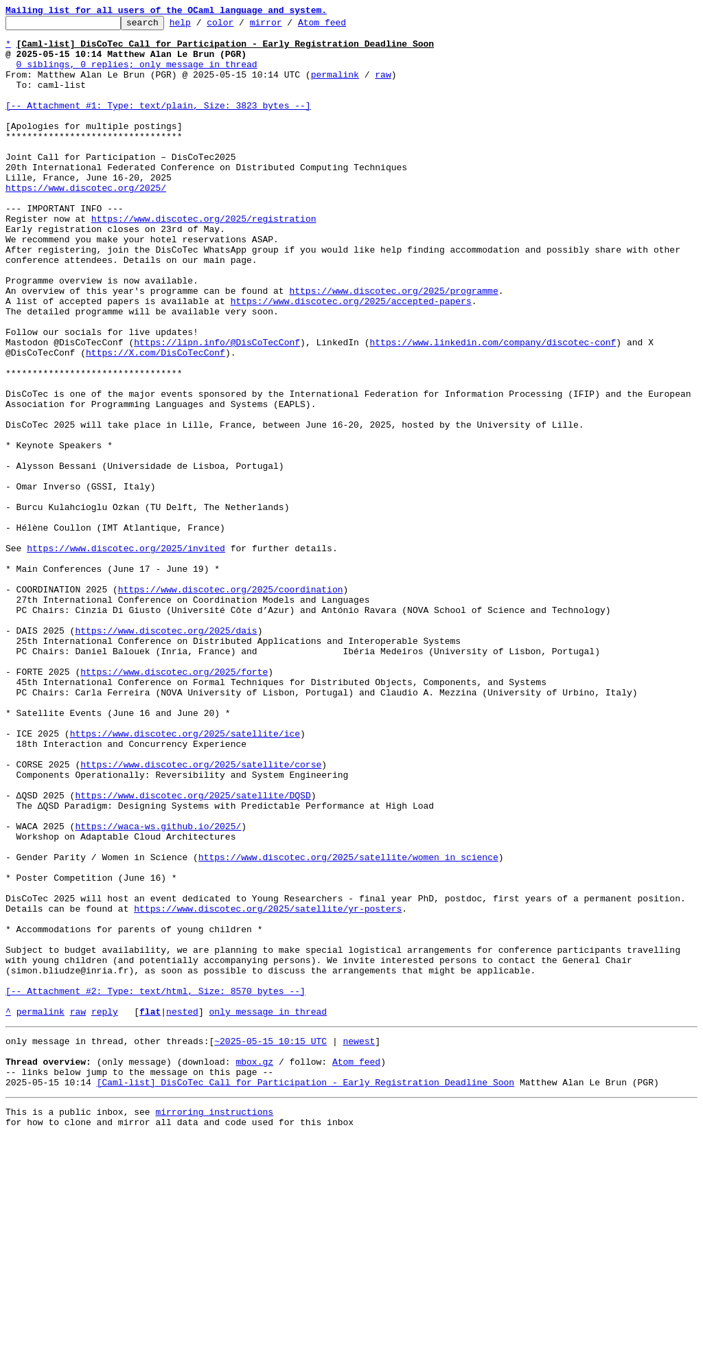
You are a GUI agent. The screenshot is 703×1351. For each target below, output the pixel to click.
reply (104, 1211)
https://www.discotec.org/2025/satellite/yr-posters (268, 1087)
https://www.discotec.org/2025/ (85, 222)
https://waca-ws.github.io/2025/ (158, 988)
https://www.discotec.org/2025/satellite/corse (200, 914)
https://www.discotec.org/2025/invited (126, 655)
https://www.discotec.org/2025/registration (203, 259)
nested (182, 1211)
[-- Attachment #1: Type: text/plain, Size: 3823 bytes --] (158, 123)
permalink (335, 86)
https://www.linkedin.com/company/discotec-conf (492, 408)
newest (359, 1242)
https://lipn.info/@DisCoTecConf (217, 408)
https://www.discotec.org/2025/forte (174, 803)
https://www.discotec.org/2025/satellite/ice (185, 877)
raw (383, 86)
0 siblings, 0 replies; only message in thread (136, 74)
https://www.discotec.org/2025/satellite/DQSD (192, 951)
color (241, 26)
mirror (287, 26)
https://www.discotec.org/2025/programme (393, 346)
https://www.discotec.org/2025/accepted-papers (351, 358)
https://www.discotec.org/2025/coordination (230, 704)
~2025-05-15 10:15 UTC (270, 1242)
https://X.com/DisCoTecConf (155, 420)
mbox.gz (254, 1267)
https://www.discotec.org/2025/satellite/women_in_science (348, 1025)
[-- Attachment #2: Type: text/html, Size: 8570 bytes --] (155, 1186)
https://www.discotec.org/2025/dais (166, 754)
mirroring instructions (214, 1323)
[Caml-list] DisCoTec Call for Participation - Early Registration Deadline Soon (305, 1292)
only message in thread (268, 1211)
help (201, 26)
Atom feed (343, 26)
